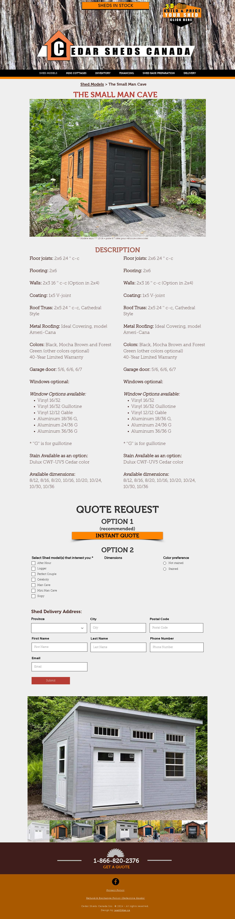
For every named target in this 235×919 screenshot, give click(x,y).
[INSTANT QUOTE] (117, 535)
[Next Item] (201, 758)
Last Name (99, 638)
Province (37, 619)
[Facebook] (115, 881)
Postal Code (159, 619)
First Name (40, 638)
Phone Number (162, 638)
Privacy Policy (115, 890)
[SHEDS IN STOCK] (115, 5)
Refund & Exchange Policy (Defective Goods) (115, 898)
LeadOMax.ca (122, 910)
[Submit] (51, 680)
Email (36, 658)
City (93, 619)
